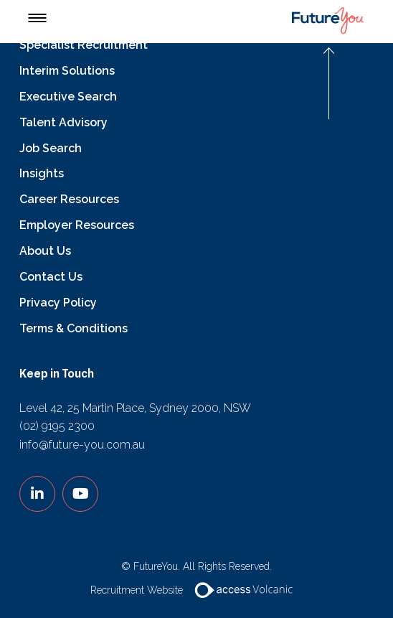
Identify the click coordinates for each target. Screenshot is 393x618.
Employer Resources (76, 225)
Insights (41, 173)
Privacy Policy (58, 302)
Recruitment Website (196, 590)
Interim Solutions (67, 71)
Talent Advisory (63, 122)
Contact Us (50, 277)
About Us (45, 251)
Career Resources (69, 199)
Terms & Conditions (73, 328)
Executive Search (68, 96)
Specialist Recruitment (83, 45)
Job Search (50, 148)
